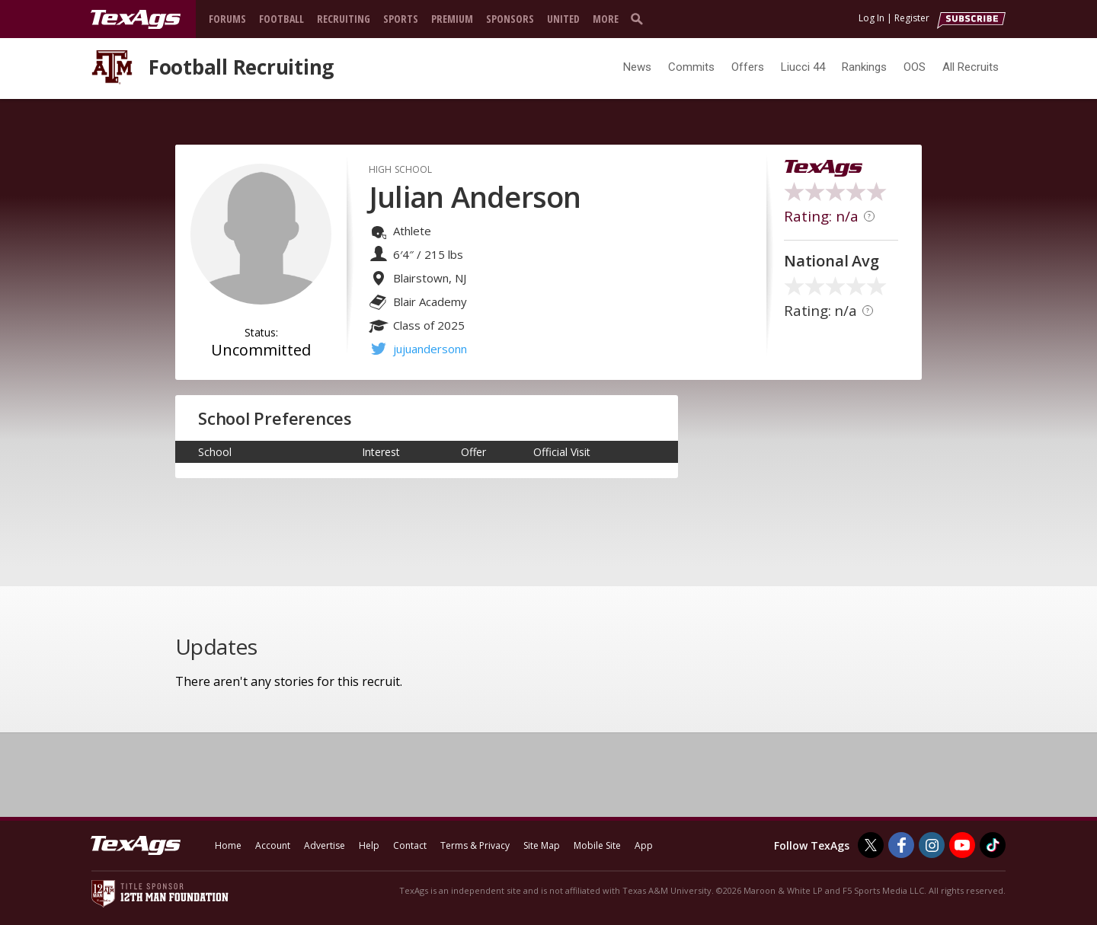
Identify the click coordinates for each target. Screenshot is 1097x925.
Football (281, 18)
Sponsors (510, 18)
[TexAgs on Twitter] (871, 845)
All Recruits (970, 67)
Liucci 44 (803, 67)
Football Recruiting (241, 67)
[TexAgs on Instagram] (932, 845)
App (644, 845)
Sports (400, 18)
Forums (227, 18)
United (563, 18)
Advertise (324, 845)
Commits (691, 67)
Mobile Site (597, 845)
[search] (640, 18)
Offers (747, 67)
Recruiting (343, 18)
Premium (452, 18)
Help (369, 845)
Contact (410, 845)
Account (272, 845)
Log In (871, 17)
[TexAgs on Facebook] (901, 845)
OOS (915, 67)
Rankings (864, 67)
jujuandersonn (430, 348)
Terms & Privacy (475, 845)
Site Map (541, 845)
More (606, 18)
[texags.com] (136, 20)
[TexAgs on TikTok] (993, 845)
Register (911, 17)
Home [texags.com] (228, 845)
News (637, 67)
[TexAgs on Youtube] (962, 845)
